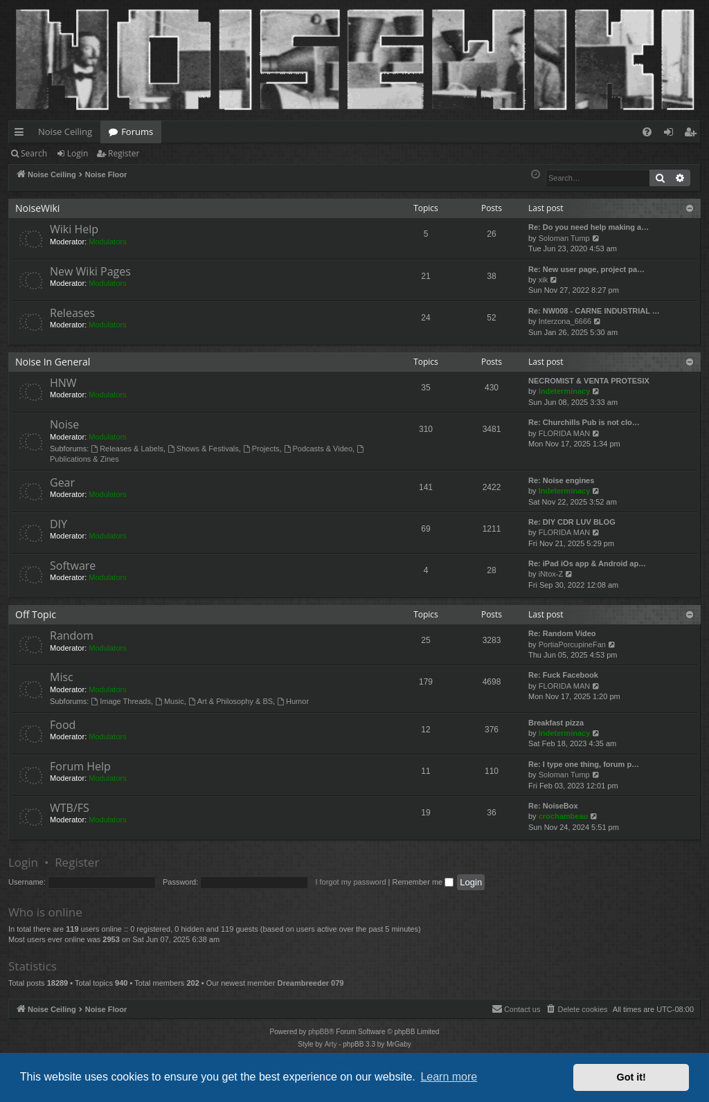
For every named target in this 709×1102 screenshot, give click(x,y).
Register (123, 153)
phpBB (318, 1032)
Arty (331, 1044)
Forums (137, 131)
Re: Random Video (562, 633)
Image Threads (121, 701)
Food (62, 724)
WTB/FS (69, 807)
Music (169, 701)
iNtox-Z (551, 574)
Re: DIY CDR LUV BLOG (572, 522)
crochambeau (564, 816)
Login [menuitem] (671, 134)
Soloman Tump (564, 238)
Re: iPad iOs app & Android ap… (587, 563)
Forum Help (80, 766)
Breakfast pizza (556, 723)
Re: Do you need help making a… (588, 227)
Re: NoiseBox (553, 806)
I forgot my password (350, 882)
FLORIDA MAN (565, 433)
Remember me (423, 882)
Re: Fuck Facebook (563, 675)
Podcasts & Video (318, 448)
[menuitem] (647, 131)
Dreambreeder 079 (310, 983)
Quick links (22, 134)
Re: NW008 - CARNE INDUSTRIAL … (594, 311)
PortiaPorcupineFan (572, 644)
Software (73, 565)
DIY (58, 524)
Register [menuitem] (693, 134)
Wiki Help (74, 229)
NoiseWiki (37, 208)
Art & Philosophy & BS (230, 701)
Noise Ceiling (65, 131)
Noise (64, 424)
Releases (72, 312)
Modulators (107, 241)
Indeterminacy (565, 391)
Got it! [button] (631, 1077)
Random (71, 635)
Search (34, 153)
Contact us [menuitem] (516, 1008)
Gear (62, 482)
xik (543, 280)
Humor (293, 701)
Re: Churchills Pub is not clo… (584, 422)
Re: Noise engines (561, 480)
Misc (61, 677)
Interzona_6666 (565, 321)
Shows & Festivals (203, 448)
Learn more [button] (448, 1077)
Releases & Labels (127, 448)
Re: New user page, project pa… (586, 269)
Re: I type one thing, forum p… (583, 764)
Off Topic (35, 614)
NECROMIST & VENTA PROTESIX (588, 381)
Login (77, 153)
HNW (63, 382)
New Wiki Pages (90, 271)
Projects (261, 448)
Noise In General (52, 361)
